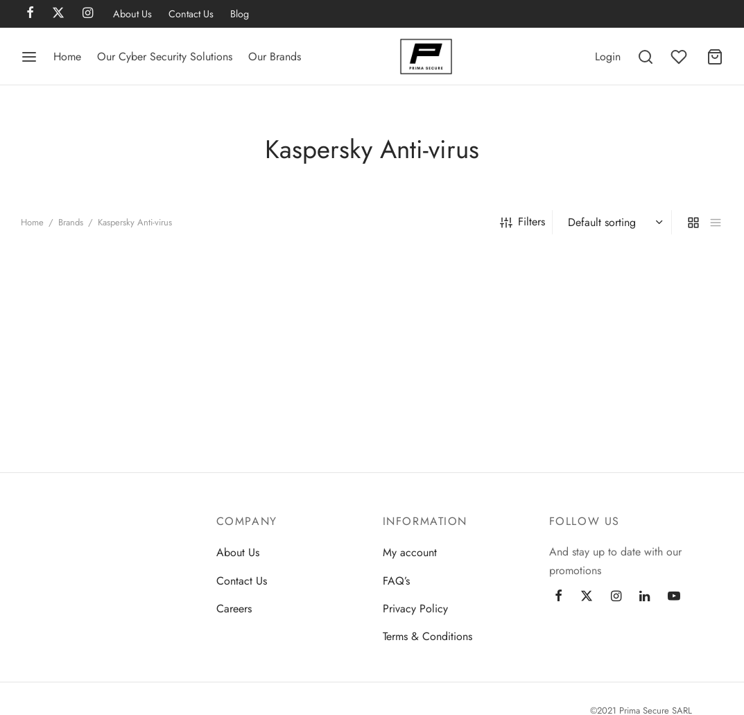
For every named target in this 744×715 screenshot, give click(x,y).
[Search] (645, 57)
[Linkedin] (644, 597)
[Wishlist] (680, 57)
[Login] (608, 56)
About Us (132, 14)
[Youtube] (674, 597)
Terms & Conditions (427, 636)
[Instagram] (616, 597)
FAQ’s (396, 581)
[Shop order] (614, 222)
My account (410, 552)
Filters (522, 222)
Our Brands (274, 56)
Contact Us (191, 14)
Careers (234, 609)
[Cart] (715, 57)
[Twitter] (586, 597)
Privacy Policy (415, 609)
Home (67, 56)
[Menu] (29, 56)
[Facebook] (558, 597)
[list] (715, 222)
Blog (239, 14)
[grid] (693, 222)
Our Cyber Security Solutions (164, 56)
